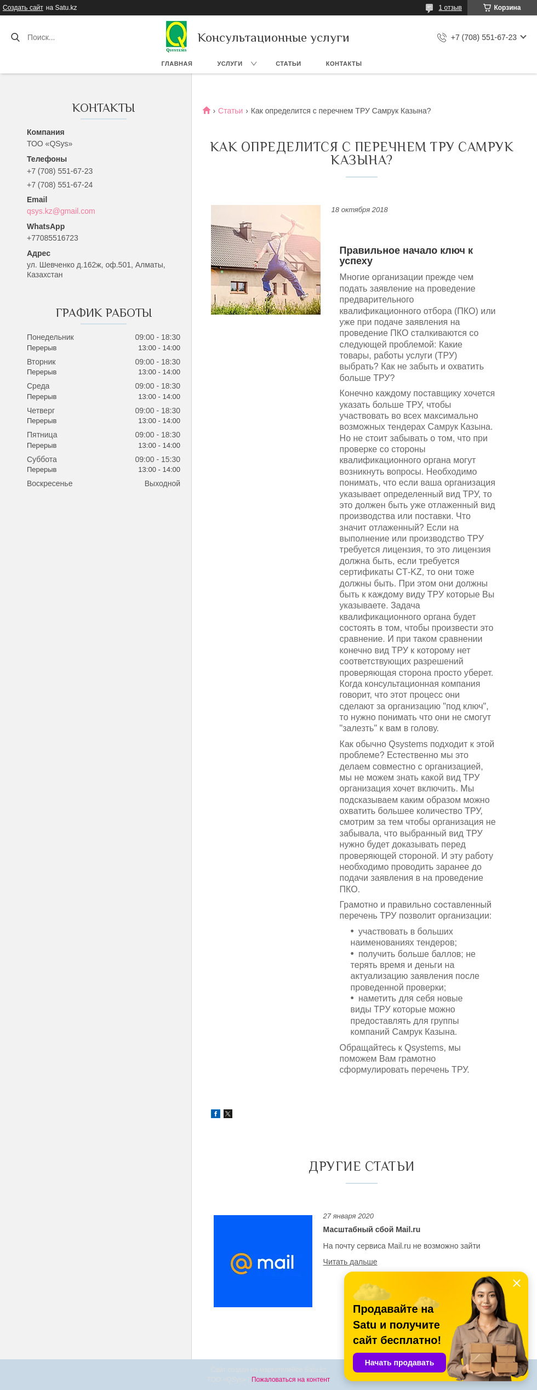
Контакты (344, 63)
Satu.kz (315, 1370)
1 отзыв (450, 8)
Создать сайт (23, 8)
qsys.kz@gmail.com (61, 211)
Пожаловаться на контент (291, 1379)
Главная (177, 63)
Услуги (229, 63)
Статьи (288, 63)
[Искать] (15, 37)
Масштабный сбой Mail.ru (372, 1229)
